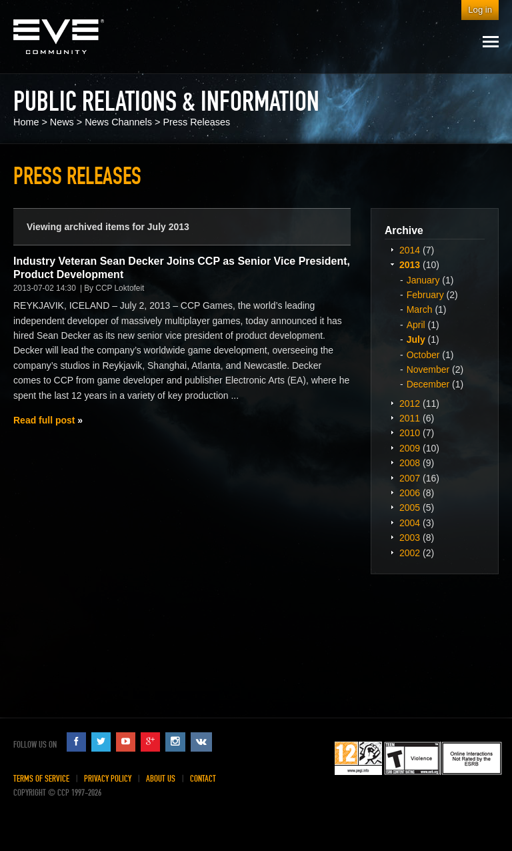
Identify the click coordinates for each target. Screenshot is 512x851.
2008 (409, 463)
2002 (409, 553)
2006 (409, 493)
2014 (409, 250)
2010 (409, 433)
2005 (409, 507)
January (423, 280)
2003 (409, 537)
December (428, 384)
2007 (409, 478)
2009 (409, 448)
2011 (409, 418)
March (420, 309)
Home (26, 122)
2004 (409, 523)
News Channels (118, 122)
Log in (480, 10)
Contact (203, 778)
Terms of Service (41, 778)
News (62, 122)
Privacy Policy (107, 778)
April (416, 324)
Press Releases (196, 122)
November (428, 369)
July (416, 339)
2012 (409, 403)
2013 (409, 264)
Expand (392, 249)
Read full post (44, 420)
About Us (160, 778)
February (425, 294)
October (423, 354)
